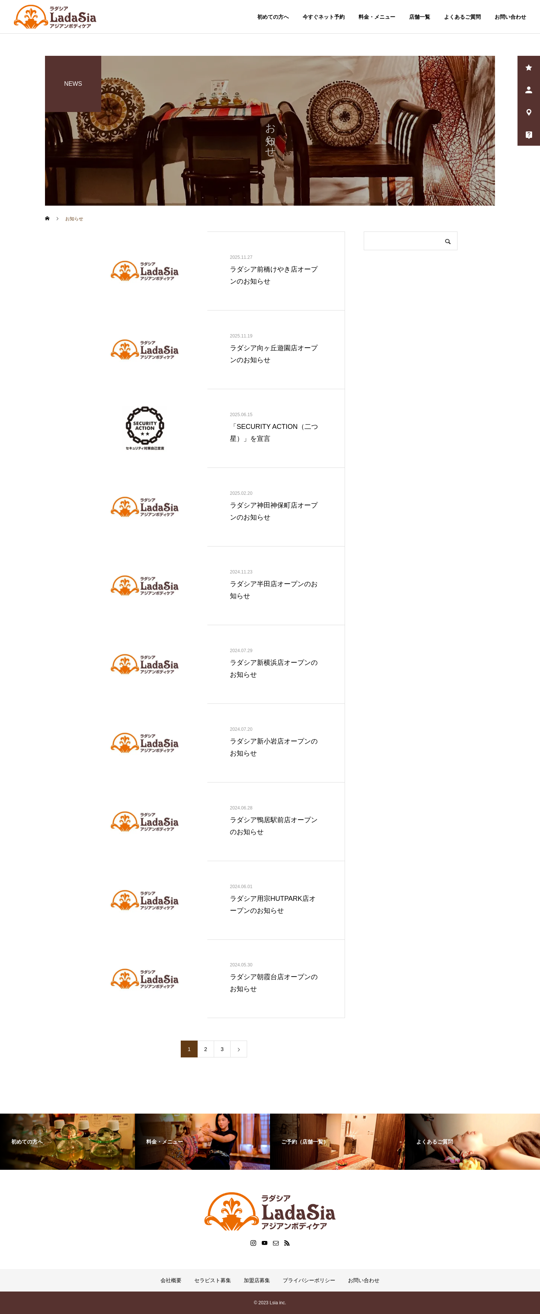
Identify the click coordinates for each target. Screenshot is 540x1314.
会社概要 (171, 1280)
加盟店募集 (257, 1280)
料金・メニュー (376, 17)
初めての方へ (273, 17)
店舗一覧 (419, 17)
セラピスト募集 (212, 1280)
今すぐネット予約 (324, 17)
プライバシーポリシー (309, 1280)
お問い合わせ (510, 17)
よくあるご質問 (462, 17)
